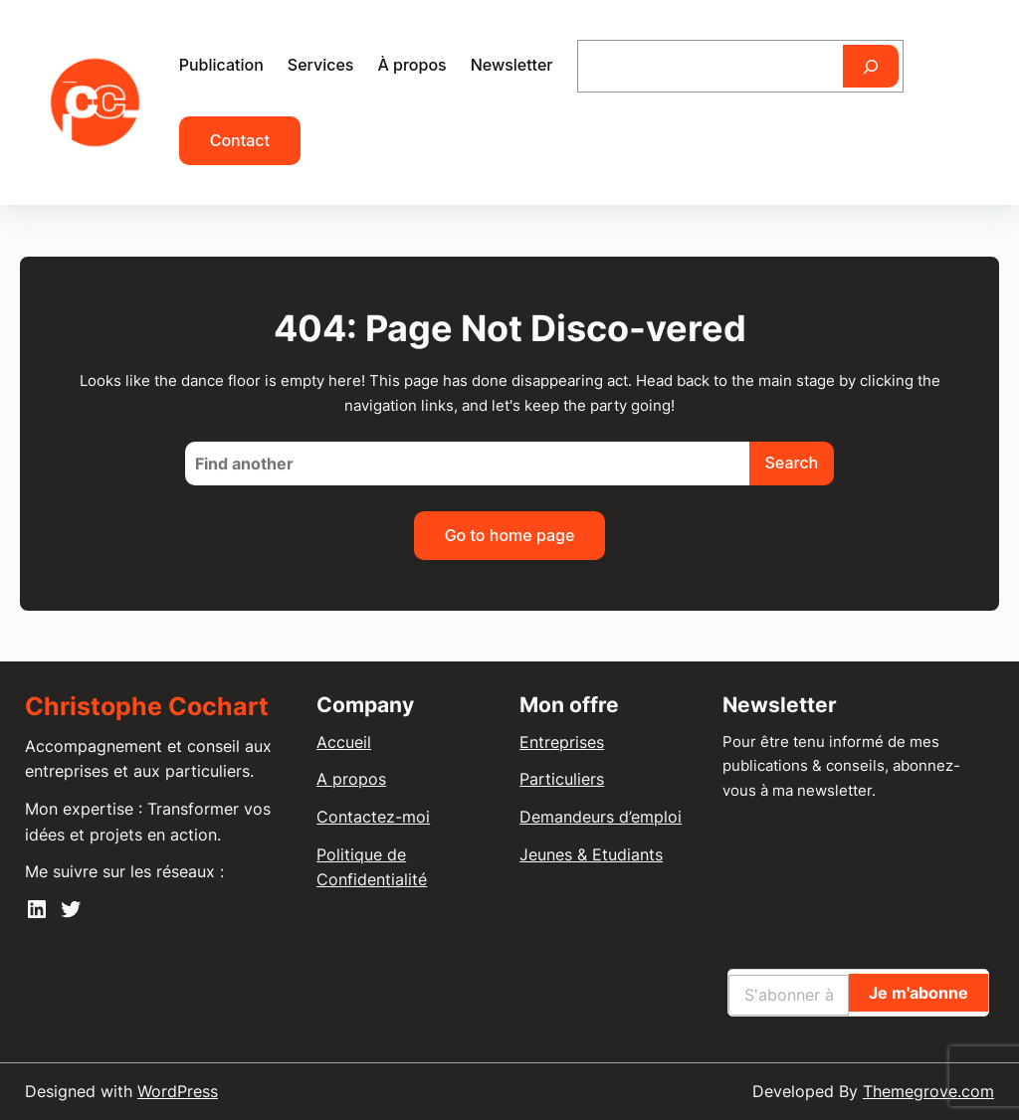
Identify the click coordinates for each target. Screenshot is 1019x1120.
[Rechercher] (871, 66)
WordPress (177, 1091)
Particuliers (561, 779)
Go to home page (510, 535)
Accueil (343, 742)
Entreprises (561, 742)
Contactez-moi (373, 817)
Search (792, 462)
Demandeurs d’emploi (600, 817)
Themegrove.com (928, 1091)
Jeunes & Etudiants (591, 854)
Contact (240, 140)
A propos (351, 779)
